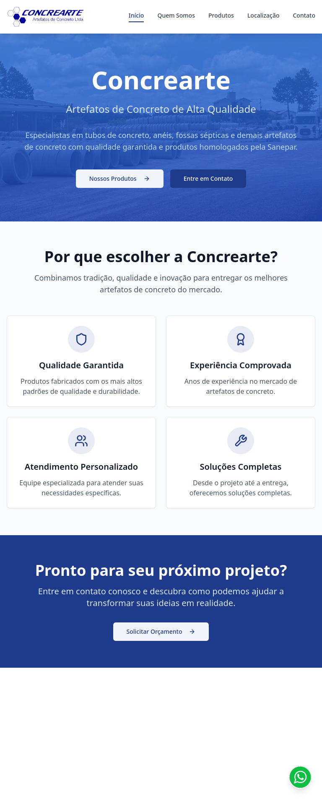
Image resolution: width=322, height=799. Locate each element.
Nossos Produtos (119, 178)
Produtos (221, 15)
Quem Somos (176, 15)
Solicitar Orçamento (161, 631)
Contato (304, 15)
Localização (263, 15)
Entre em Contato (208, 178)
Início (136, 15)
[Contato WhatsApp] (300, 777)
